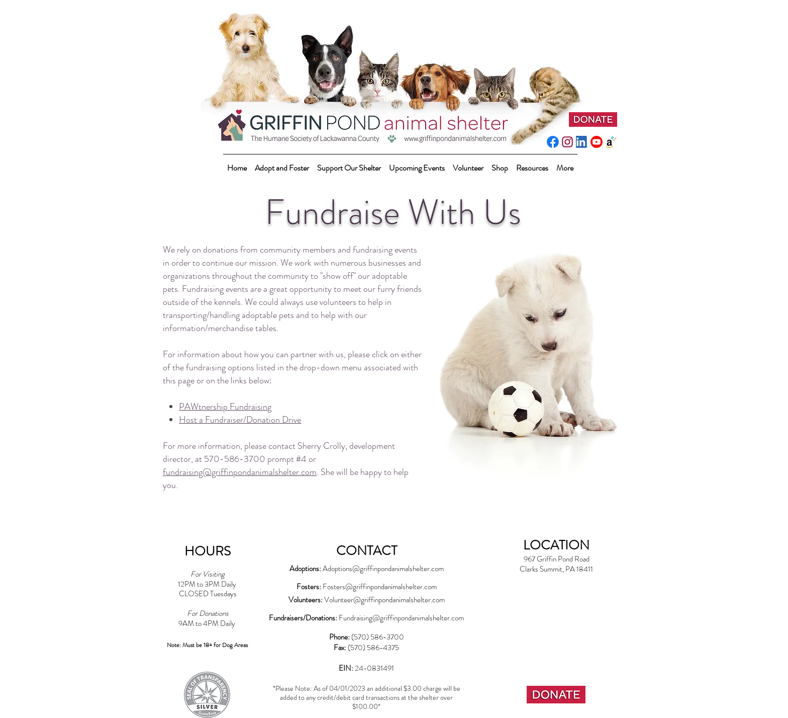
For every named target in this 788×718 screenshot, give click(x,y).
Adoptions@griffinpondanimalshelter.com (383, 568)
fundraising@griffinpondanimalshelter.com (240, 471)
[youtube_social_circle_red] (596, 142)
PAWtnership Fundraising (225, 406)
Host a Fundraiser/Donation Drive (240, 419)
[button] (349, 163)
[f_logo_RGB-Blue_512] (553, 142)
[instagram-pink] (567, 142)
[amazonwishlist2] (611, 142)
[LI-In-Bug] (582, 142)
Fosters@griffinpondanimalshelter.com (380, 586)
